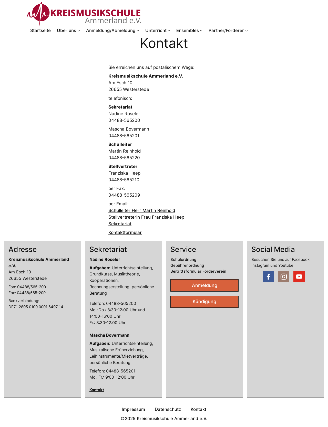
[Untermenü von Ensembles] (201, 30)
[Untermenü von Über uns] (78, 30)
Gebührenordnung (187, 265)
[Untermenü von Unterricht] (169, 30)
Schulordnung (183, 259)
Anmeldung (204, 285)
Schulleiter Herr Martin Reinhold (141, 210)
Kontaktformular (125, 232)
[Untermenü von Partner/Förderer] (246, 30)
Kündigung (204, 301)
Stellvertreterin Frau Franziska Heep (146, 217)
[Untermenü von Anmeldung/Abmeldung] (138, 30)
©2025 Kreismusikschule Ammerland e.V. (164, 418)
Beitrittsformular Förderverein (198, 271)
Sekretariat (119, 223)
